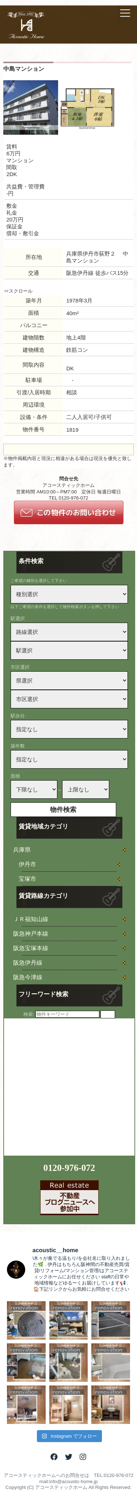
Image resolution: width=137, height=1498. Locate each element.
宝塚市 (27, 879)
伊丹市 (27, 864)
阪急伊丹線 (27, 963)
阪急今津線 (27, 977)
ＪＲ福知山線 (30, 919)
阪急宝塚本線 (30, 948)
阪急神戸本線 (30, 934)
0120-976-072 (69, 1168)
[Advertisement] (68, 1086)
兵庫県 (22, 850)
